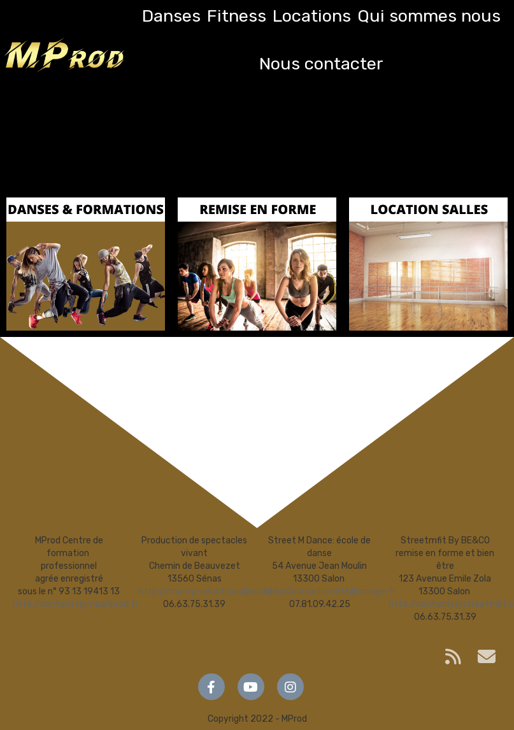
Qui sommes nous (429, 16)
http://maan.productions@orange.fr (212, 591)
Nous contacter (321, 64)
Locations (312, 16)
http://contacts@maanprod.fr (75, 604)
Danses (171, 16)
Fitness (236, 16)
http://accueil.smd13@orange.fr (330, 591)
